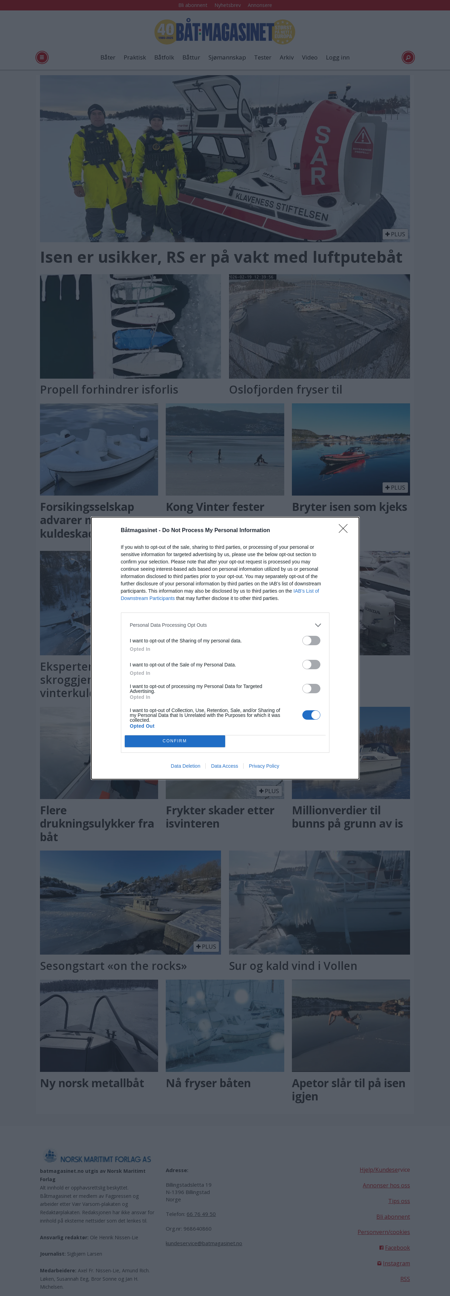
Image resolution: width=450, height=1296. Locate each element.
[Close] (345, 530)
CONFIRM (175, 741)
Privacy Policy (264, 766)
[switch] (311, 640)
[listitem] (225, 625)
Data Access (224, 766)
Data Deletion (186, 766)
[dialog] (225, 648)
